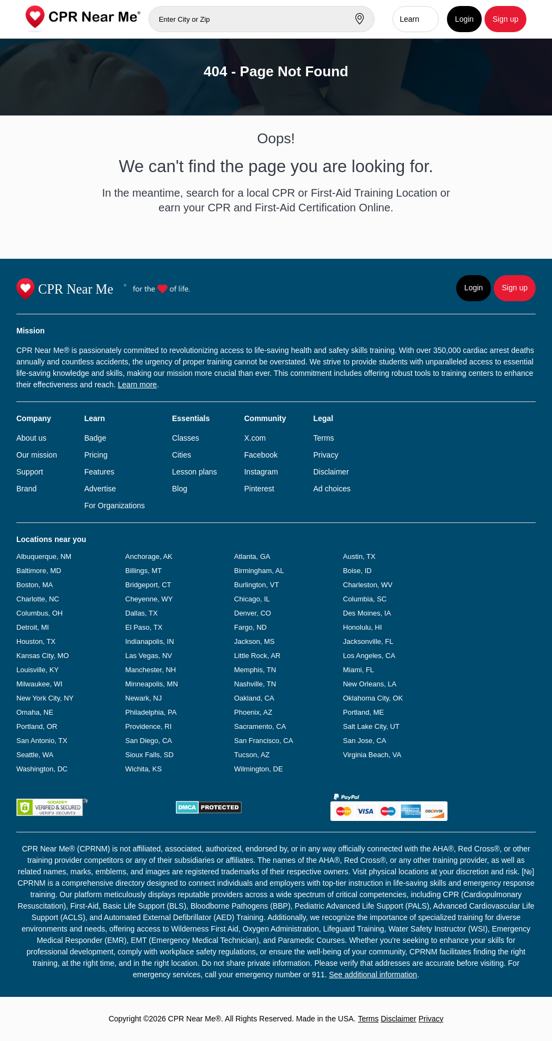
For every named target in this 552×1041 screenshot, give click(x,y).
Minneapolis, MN (151, 684)
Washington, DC (42, 769)
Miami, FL (358, 670)
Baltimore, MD (38, 571)
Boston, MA (34, 585)
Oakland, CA (254, 698)
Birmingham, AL (259, 571)
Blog (179, 488)
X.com (255, 438)
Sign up (505, 19)
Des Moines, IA (367, 613)
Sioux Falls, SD (149, 755)
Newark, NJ (143, 698)
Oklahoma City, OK (373, 698)
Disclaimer (330, 471)
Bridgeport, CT (148, 585)
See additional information (373, 974)
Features (99, 471)
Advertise (100, 488)
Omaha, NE (34, 712)
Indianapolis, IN (149, 641)
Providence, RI (148, 726)
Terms (323, 438)
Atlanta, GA (252, 556)
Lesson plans (194, 471)
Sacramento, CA (260, 726)
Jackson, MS (254, 641)
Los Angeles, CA (369, 656)
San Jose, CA (365, 740)
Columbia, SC (365, 599)
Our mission (36, 455)
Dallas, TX (141, 613)
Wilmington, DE (258, 769)
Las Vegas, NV (148, 656)
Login (464, 19)
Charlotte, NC (37, 599)
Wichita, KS (143, 769)
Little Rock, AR (257, 656)
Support (29, 471)
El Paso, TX (143, 627)
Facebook (260, 455)
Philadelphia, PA (150, 712)
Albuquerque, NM (43, 556)
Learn (409, 19)
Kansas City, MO (42, 656)
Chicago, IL (252, 599)
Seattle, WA (34, 755)
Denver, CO (252, 613)
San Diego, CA (148, 740)
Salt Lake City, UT (371, 726)
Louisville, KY (37, 670)
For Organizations (114, 505)
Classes (185, 438)
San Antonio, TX (42, 740)
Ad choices (331, 488)
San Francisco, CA (263, 740)
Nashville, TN (255, 684)
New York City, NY (44, 698)
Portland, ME (363, 712)
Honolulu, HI (362, 627)
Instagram (261, 471)
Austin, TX (359, 556)
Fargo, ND (250, 627)
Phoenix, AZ (253, 712)
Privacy (325, 455)
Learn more (137, 384)
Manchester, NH (150, 670)
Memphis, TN (255, 670)
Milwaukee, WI (39, 684)
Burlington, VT (256, 585)
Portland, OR (36, 726)
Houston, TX (36, 641)
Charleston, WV (367, 585)
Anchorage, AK (149, 556)
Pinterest (259, 488)
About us (31, 438)
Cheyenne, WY (149, 599)
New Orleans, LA (369, 684)
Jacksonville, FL (368, 641)
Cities (181, 455)
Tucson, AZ (251, 755)
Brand (26, 488)
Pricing (96, 455)
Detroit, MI (32, 627)
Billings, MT (143, 571)
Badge (95, 438)
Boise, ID (357, 571)
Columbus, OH (39, 613)
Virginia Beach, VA (372, 755)
